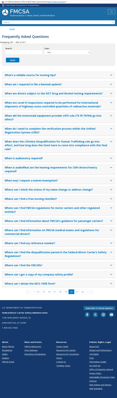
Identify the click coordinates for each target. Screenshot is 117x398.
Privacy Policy (95, 373)
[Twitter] (95, 314)
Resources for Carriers (66, 350)
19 (66, 291)
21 (77, 291)
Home (12, 29)
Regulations (7, 350)
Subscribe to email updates (99, 308)
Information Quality (97, 362)
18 (60, 291)
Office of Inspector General (101, 369)
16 (49, 291)
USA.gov (93, 381)
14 (38, 291)
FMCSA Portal (8, 362)
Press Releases (31, 350)
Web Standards (95, 388)
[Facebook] (87, 314)
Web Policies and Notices (100, 385)
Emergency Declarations (35, 354)
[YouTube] (111, 314)
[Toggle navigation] (111, 11)
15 (43, 291)
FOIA (91, 358)
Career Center (62, 346)
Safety (5, 354)
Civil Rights (94, 354)
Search (8, 48)
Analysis (5, 358)
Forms (59, 358)
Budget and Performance (100, 350)
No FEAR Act (94, 365)
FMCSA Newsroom (32, 346)
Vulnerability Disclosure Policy (102, 377)
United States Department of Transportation (22, 5)
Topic (46, 48)
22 (82, 291)
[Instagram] (103, 315)
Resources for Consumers (67, 354)
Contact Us (61, 362)
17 (54, 291)
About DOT (94, 346)
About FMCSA (8, 346)
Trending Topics (63, 365)
